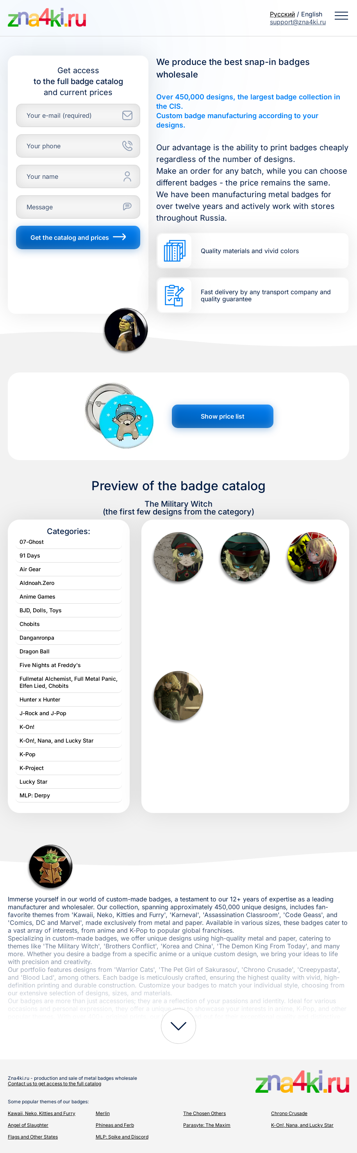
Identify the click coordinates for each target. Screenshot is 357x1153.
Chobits (30, 624)
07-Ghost (32, 541)
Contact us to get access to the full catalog (54, 1083)
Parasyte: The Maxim (206, 1125)
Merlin (103, 1113)
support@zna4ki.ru (298, 22)
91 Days (30, 555)
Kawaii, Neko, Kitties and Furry (41, 1113)
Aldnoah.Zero (37, 582)
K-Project (32, 767)
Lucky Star (33, 781)
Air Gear (30, 569)
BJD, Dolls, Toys (41, 610)
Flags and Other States (33, 1137)
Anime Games (37, 596)
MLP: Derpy (35, 795)
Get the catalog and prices (78, 237)
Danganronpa (37, 637)
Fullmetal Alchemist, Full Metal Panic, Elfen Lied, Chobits (69, 682)
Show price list (223, 416)
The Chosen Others (204, 1113)
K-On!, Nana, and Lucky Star (56, 740)
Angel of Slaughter (28, 1125)
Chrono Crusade (289, 1113)
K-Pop (28, 754)
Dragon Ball (35, 651)
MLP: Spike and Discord (122, 1137)
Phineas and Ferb (115, 1125)
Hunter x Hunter (40, 699)
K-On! (27, 726)
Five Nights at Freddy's (50, 665)
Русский (282, 14)
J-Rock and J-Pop (43, 713)
